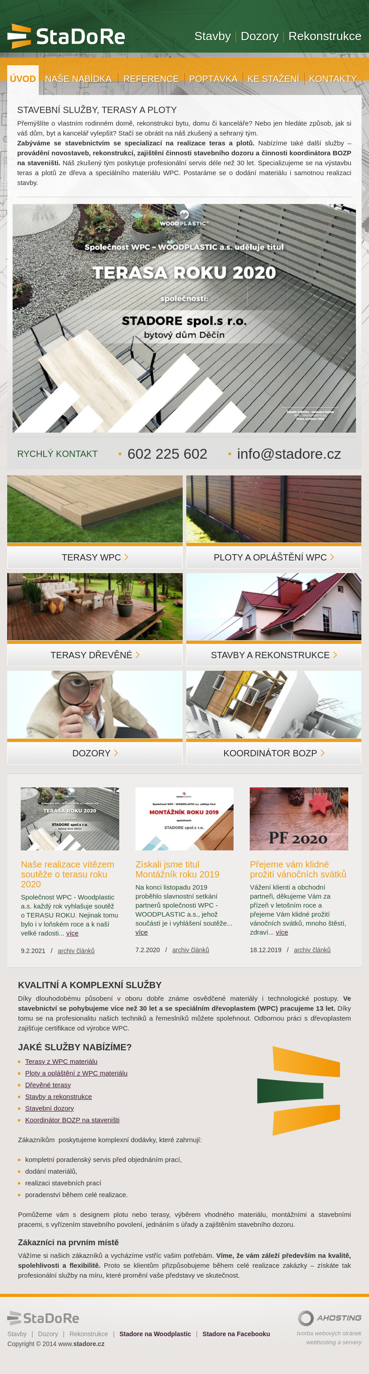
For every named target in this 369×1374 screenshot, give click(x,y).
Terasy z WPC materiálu (61, 1061)
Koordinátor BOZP (274, 753)
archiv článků (76, 950)
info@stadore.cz (289, 454)
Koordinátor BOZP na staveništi (72, 1120)
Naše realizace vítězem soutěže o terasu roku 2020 (67, 874)
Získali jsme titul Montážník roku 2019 (177, 869)
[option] (184, 318)
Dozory (95, 753)
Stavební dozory (49, 1108)
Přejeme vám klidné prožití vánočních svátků (298, 869)
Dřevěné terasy (48, 1085)
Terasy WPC (95, 557)
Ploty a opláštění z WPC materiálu (76, 1073)
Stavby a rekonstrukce (274, 655)
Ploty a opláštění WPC (274, 557)
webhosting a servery (334, 1342)
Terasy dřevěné (95, 655)
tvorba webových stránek (329, 1333)
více (72, 933)
